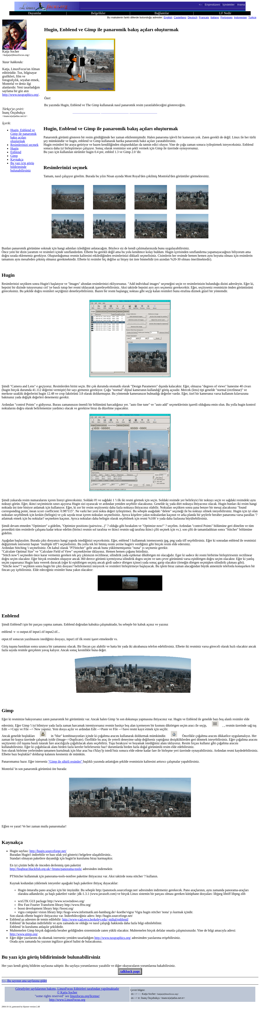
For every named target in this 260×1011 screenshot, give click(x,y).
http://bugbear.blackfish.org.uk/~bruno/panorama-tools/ (46, 869)
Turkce (252, 17)
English (168, 17)
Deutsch (192, 17)
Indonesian (240, 17)
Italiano (214, 17)
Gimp (14, 155)
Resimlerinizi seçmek (24, 144)
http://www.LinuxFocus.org (67, 999)
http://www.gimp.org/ (24, 934)
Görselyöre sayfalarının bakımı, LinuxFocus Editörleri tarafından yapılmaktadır (67, 988)
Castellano (180, 17)
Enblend (15, 152)
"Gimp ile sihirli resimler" (65, 761)
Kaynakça (16, 159)
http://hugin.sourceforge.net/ (47, 851)
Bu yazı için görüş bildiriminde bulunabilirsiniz (22, 166)
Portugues (226, 17)
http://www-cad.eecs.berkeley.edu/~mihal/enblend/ (95, 919)
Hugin (14, 148)
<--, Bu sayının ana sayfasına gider (24, 980)
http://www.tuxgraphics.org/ (20, 94)
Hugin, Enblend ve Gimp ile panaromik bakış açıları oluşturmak (23, 135)
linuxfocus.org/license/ (85, 996)
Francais (204, 17)
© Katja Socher (67, 992)
